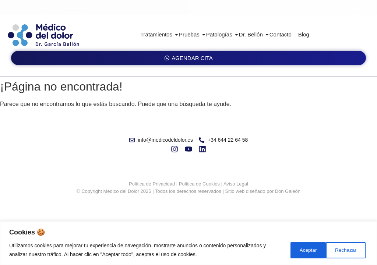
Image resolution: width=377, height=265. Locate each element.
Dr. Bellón (252, 34)
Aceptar (348, 250)
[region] (188, 243)
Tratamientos (157, 34)
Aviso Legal (235, 184)
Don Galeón (287, 191)
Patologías (220, 34)
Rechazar (304, 250)
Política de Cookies (199, 184)
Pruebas (190, 34)
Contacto (280, 34)
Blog (303, 34)
